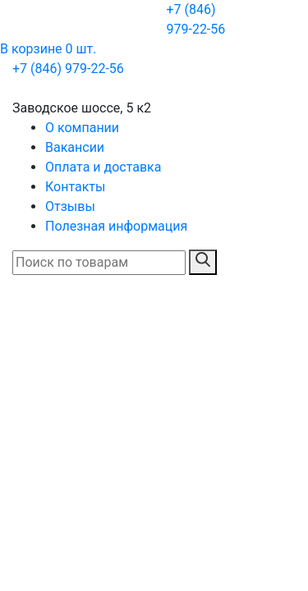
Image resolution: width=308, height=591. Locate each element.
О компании (82, 127)
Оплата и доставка (103, 167)
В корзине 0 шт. (48, 49)
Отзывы (70, 206)
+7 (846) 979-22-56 (195, 19)
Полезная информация (116, 226)
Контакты (75, 187)
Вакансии (74, 147)
